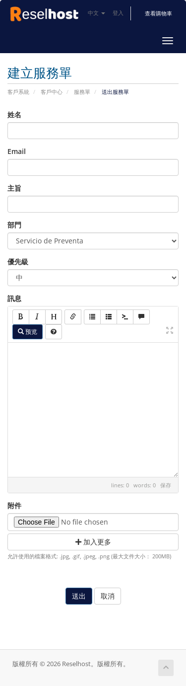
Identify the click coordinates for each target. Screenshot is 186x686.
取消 (108, 596)
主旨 (14, 188)
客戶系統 (18, 91)
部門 (14, 224)
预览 (27, 331)
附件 (14, 505)
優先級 (17, 261)
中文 (96, 12)
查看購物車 (158, 13)
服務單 (82, 91)
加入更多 (93, 541)
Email (16, 151)
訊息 (14, 298)
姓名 (14, 114)
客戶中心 (51, 91)
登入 (118, 12)
